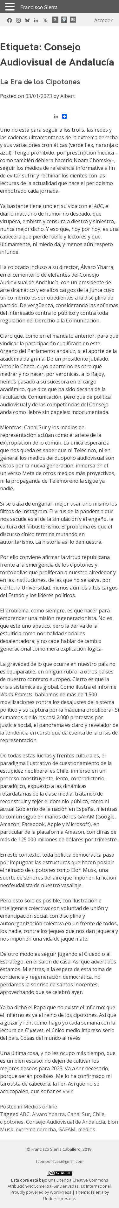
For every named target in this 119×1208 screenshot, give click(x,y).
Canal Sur (78, 1114)
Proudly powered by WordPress (41, 1192)
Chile (98, 1114)
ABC (25, 1114)
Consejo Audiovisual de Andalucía (65, 1121)
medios (86, 1129)
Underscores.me (59, 1198)
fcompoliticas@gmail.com (59, 1161)
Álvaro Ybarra (48, 1114)
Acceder (103, 20)
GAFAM (67, 1129)
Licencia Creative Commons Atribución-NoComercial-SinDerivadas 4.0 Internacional (59, 1183)
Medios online (40, 1106)
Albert (67, 96)
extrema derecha (36, 1129)
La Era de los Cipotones (40, 81)
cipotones (11, 1121)
